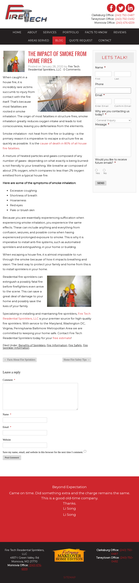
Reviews (119, 32)
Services (49, 32)
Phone (99, 84)
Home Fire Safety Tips (77, 359)
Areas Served (38, 40)
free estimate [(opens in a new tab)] (62, 338)
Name (7, 414)
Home (17, 32)
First (97, 79)
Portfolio (71, 32)
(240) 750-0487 (124, 15)
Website (7, 439)
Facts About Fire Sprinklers (19, 359)
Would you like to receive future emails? (111, 161)
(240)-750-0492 (124, 19)
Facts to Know (96, 32)
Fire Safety (75, 345)
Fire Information (57, 345)
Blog (59, 40)
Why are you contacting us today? (112, 113)
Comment (9, 380)
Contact (104, 40)
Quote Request (80, 40)
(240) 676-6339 (124, 22)
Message (102, 124)
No (105, 173)
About (32, 32)
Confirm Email (123, 106)
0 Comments (71, 69)
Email (7, 427)
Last (117, 79)
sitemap (70, 577)
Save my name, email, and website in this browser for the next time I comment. (43, 452)
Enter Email (101, 106)
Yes (98, 173)
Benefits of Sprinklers (31, 345)
